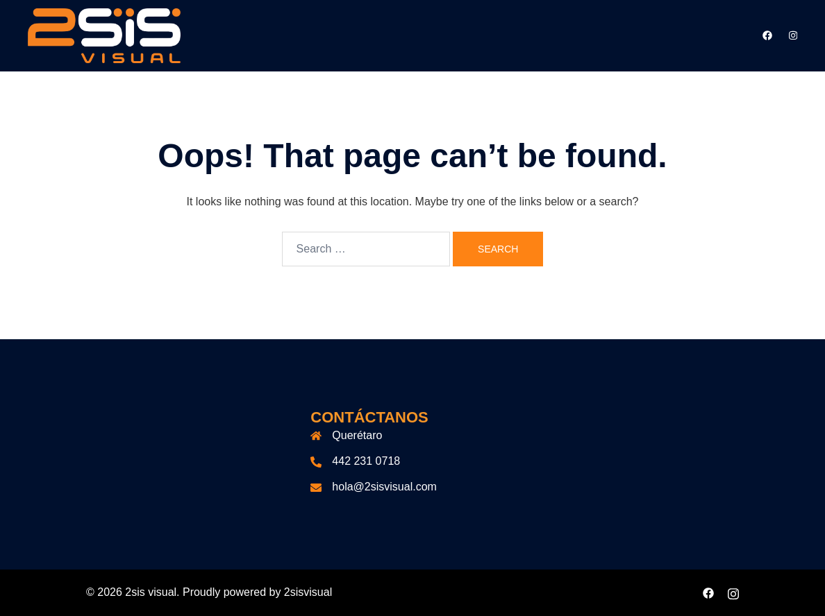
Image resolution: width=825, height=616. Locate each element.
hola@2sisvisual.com (384, 487)
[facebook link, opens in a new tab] (766, 34)
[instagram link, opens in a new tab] (791, 34)
